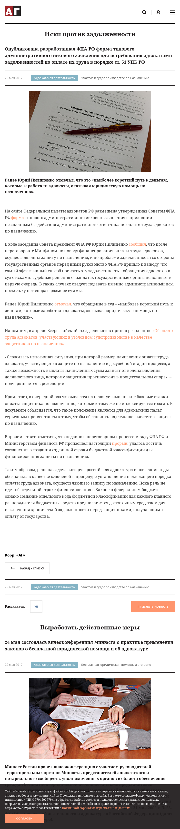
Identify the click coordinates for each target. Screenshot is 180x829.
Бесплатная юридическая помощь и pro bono (116, 664)
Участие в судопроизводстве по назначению (115, 78)
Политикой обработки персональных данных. (96, 808)
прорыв (119, 443)
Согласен (24, 818)
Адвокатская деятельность (54, 78)
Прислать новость (153, 606)
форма (17, 217)
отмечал (62, 304)
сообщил (137, 244)
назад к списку (27, 568)
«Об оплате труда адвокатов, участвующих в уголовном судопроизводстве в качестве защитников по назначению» (89, 337)
